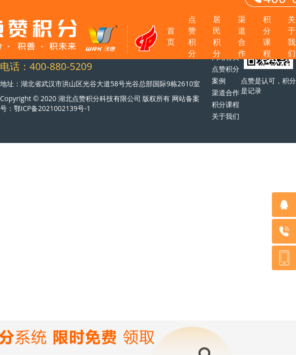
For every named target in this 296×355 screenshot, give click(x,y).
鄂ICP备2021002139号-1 (52, 108)
